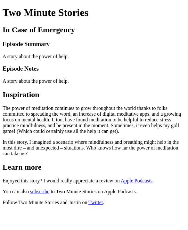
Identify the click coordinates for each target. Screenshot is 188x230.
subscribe (39, 191)
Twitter (95, 202)
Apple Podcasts (136, 180)
